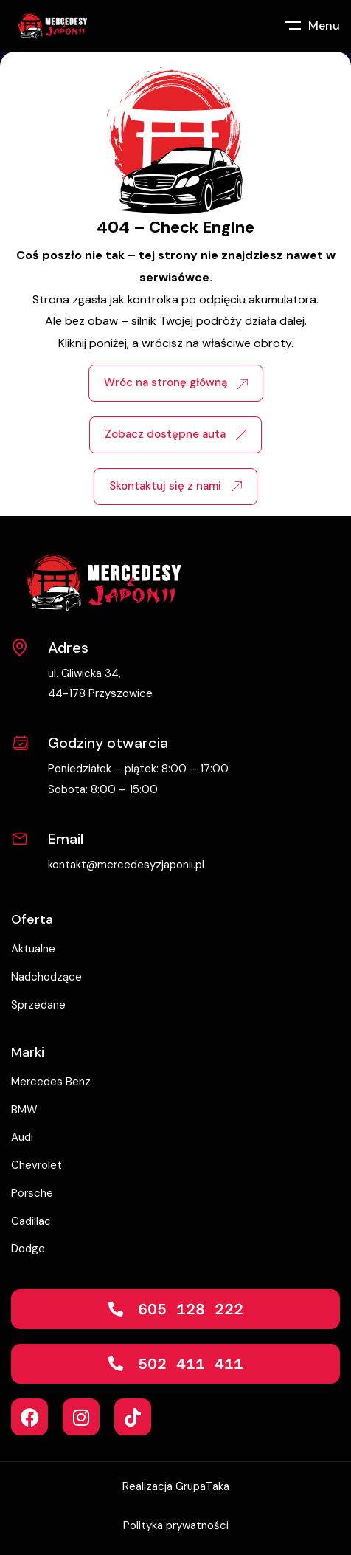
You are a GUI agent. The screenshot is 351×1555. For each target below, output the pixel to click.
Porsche (32, 1193)
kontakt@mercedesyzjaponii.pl (126, 864)
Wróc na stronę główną (176, 382)
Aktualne (33, 948)
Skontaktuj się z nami (175, 485)
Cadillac (31, 1221)
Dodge (28, 1248)
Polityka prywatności (176, 1525)
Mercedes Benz (51, 1081)
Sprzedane (38, 1005)
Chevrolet (36, 1165)
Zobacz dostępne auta (175, 434)
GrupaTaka (202, 1486)
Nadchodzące (46, 976)
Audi (22, 1137)
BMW (24, 1109)
